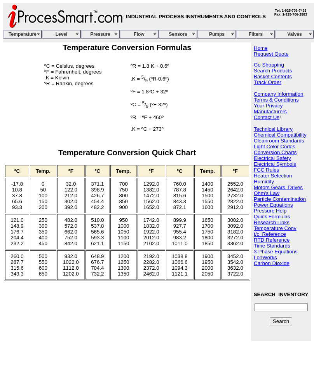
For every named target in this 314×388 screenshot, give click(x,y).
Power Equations (273, 205)
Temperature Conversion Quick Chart (127, 152)
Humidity (264, 181)
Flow (139, 34)
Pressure (100, 34)
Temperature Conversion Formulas (127, 47)
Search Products (273, 71)
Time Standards (272, 246)
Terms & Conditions (276, 100)
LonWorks (265, 257)
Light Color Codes (274, 146)
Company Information (278, 94)
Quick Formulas (272, 216)
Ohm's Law (266, 193)
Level (62, 34)
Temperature (23, 34)
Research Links (272, 222)
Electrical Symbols (275, 164)
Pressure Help (270, 211)
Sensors (178, 34)
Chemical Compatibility (280, 135)
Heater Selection (273, 176)
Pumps (217, 34)
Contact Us (266, 117)
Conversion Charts (275, 152)
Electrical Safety (272, 158)
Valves (294, 34)
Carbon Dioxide (272, 263)
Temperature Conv (275, 228)
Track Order (267, 82)
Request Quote (271, 54)
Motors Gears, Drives (278, 187)
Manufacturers (270, 111)
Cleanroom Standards (279, 141)
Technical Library (273, 129)
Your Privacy (268, 106)
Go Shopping (269, 65)
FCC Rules (266, 170)
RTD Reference (272, 240)
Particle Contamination (280, 199)
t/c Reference (270, 234)
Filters (256, 34)
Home (261, 48)
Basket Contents (273, 76)
